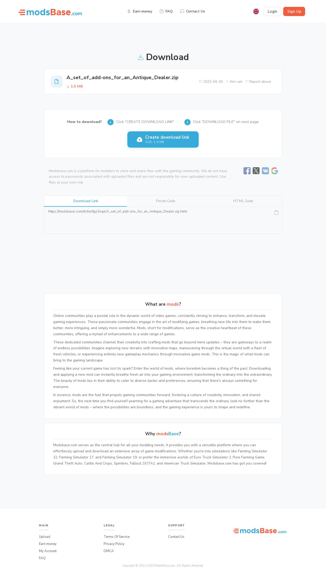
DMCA (109, 551)
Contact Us (192, 11)
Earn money (139, 11)
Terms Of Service (117, 537)
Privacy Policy (114, 544)
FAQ (166, 11)
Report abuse (258, 81)
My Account (48, 551)
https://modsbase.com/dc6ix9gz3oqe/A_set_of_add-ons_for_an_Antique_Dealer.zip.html (163, 220)
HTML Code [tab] (243, 200)
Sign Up (294, 11)
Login (272, 11)
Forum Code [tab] (165, 200)
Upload (44, 537)
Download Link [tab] (85, 200)
